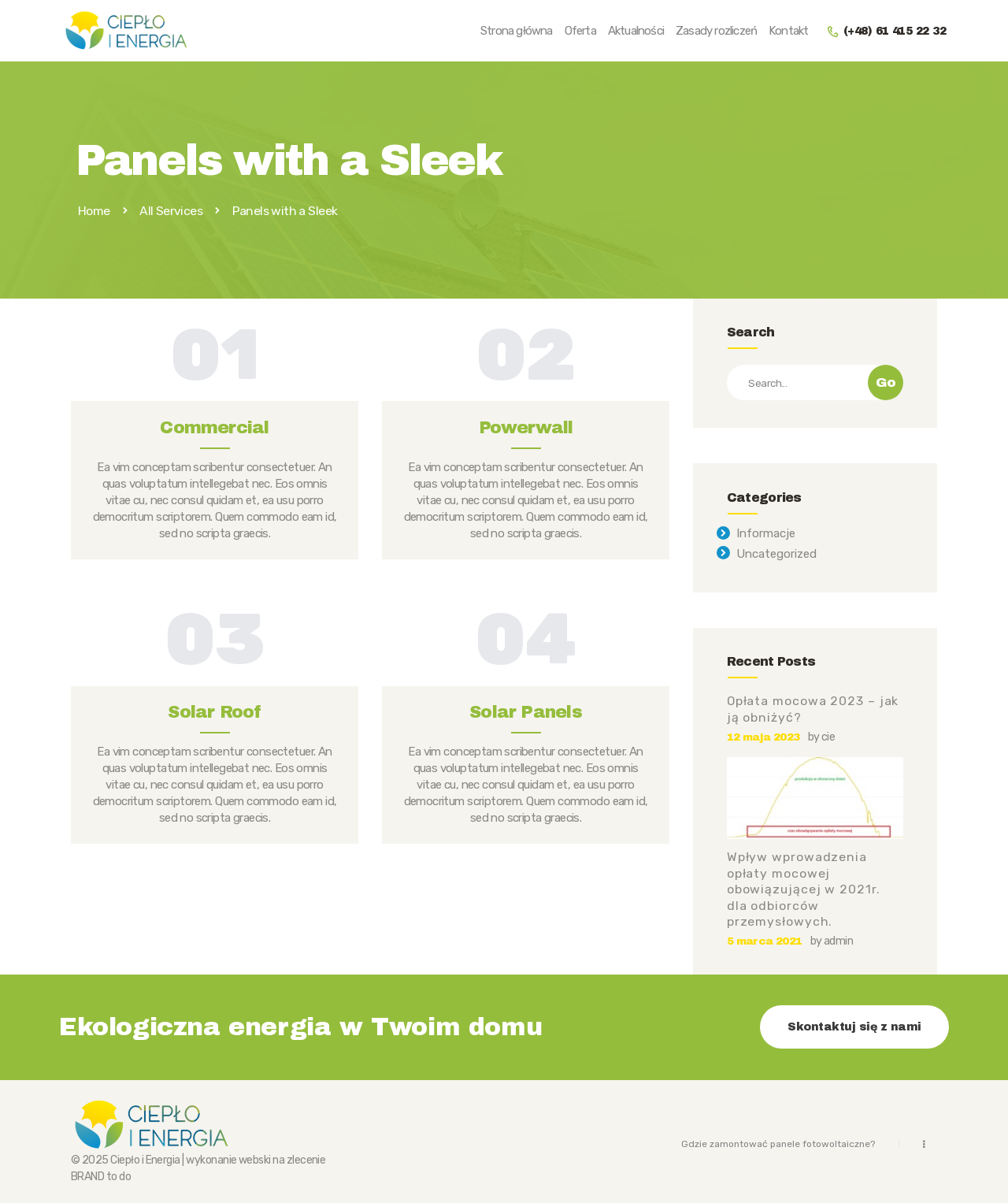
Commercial (214, 427)
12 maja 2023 (763, 737)
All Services (170, 210)
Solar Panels (525, 712)
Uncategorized (776, 554)
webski (255, 1160)
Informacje (765, 533)
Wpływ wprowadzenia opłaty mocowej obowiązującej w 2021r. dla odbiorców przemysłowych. (803, 889)
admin (838, 941)
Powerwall (526, 427)
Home (94, 211)
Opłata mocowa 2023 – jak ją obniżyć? (813, 709)
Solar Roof (214, 712)
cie (828, 737)
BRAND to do (101, 1176)
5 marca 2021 (764, 941)
